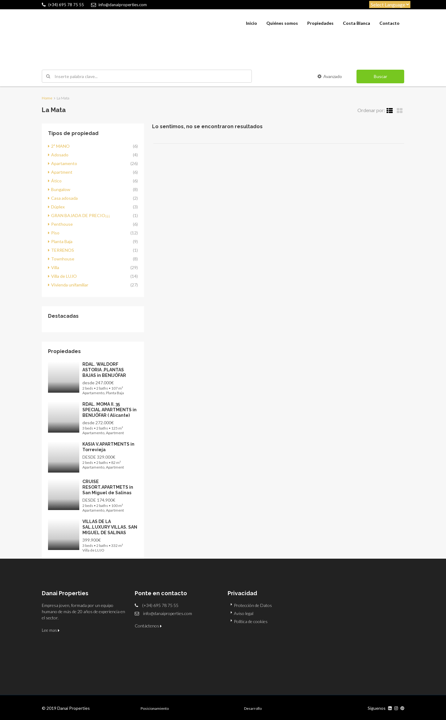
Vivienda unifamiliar (69, 284)
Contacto (389, 23)
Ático (56, 180)
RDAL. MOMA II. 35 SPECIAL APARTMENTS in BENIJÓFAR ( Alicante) (109, 410)
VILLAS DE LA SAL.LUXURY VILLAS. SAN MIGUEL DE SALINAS (109, 527)
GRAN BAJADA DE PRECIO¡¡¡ (80, 215)
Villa (55, 267)
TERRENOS (62, 250)
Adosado (59, 154)
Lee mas (50, 630)
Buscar (380, 76)
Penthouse (62, 224)
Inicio (251, 23)
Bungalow (60, 189)
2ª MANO (60, 146)
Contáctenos (148, 625)
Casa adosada (64, 198)
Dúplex (58, 206)
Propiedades (320, 23)
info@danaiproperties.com (167, 613)
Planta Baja (61, 241)
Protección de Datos (253, 605)
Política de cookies (251, 621)
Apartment (61, 172)
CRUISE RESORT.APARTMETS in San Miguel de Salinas (107, 487)
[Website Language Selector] (389, 4)
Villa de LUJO (64, 276)
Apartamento (64, 163)
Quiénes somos (282, 23)
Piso (55, 232)
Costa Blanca (356, 23)
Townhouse (62, 258)
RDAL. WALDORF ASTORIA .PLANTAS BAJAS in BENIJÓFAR (104, 370)
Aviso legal (243, 613)
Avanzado (329, 76)
